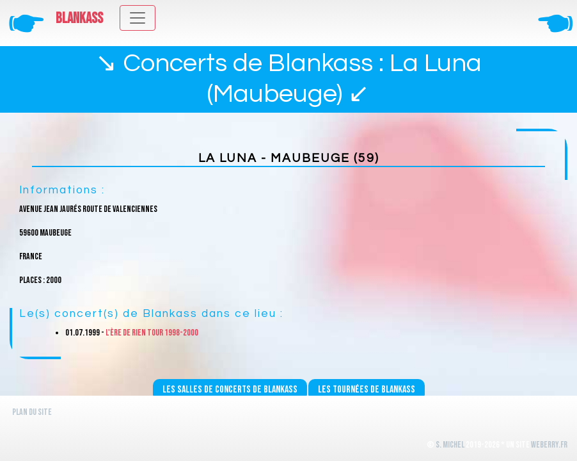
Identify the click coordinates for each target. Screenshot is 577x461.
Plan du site (32, 412)
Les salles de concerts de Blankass (229, 390)
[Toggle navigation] (137, 18)
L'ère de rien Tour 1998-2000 (152, 332)
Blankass (79, 19)
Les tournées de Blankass (366, 390)
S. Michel (450, 444)
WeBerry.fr (549, 444)
